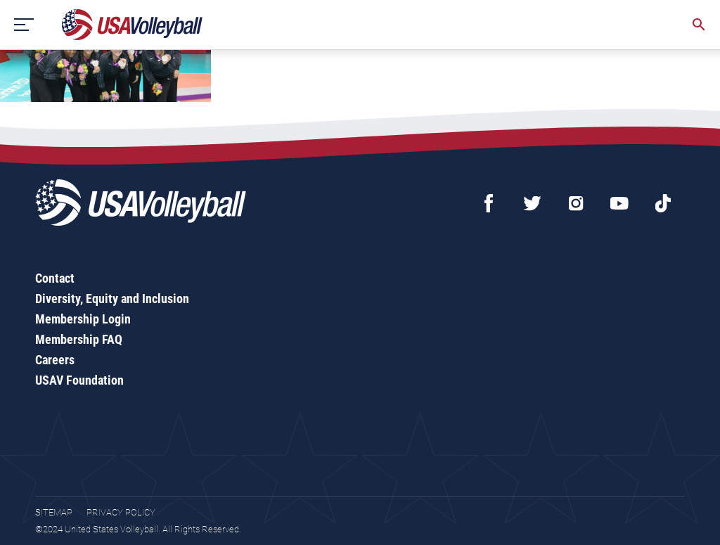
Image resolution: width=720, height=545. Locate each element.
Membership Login (83, 319)
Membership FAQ (78, 339)
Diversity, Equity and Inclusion (112, 298)
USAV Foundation (79, 380)
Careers (55, 359)
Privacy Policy (120, 512)
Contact (55, 278)
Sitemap (53, 512)
